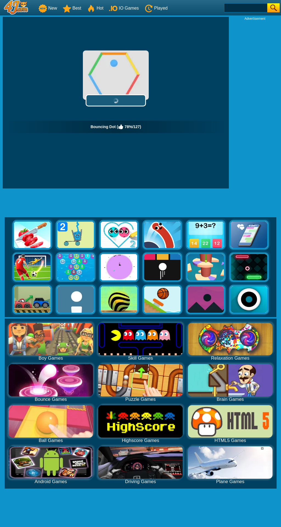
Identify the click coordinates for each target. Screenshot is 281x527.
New (47, 8)
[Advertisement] (255, 103)
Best (72, 8)
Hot (95, 8)
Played (156, 8)
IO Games (124, 8)
